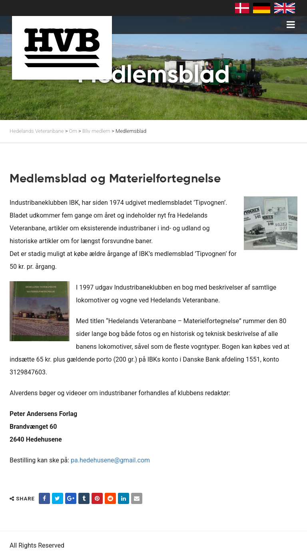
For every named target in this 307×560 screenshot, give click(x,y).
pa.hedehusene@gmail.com (110, 460)
